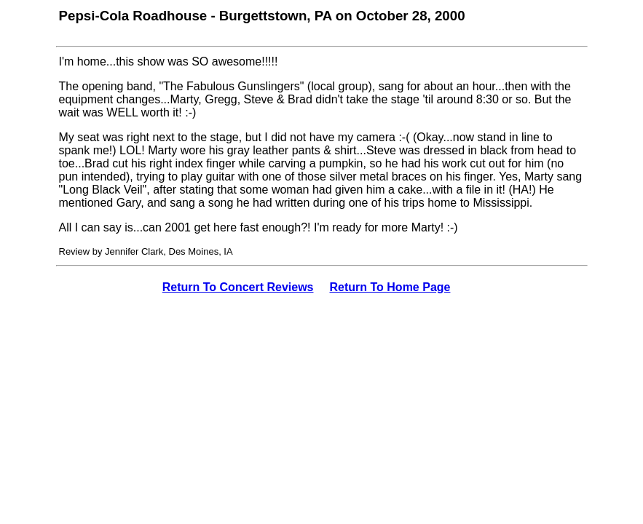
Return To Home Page (390, 287)
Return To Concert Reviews (238, 287)
